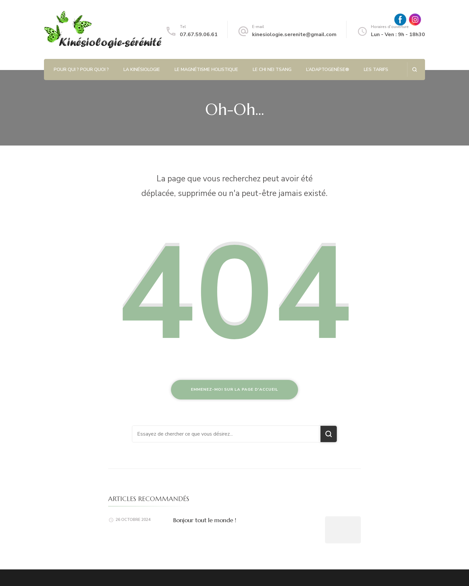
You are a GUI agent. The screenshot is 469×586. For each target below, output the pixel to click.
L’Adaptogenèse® (327, 69)
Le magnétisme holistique (206, 69)
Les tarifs (376, 69)
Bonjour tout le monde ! (204, 520)
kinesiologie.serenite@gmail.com (294, 34)
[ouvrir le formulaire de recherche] (414, 69)
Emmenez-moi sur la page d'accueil (234, 389)
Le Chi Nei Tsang (272, 69)
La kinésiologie (141, 69)
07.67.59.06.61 (199, 34)
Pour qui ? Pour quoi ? (81, 69)
